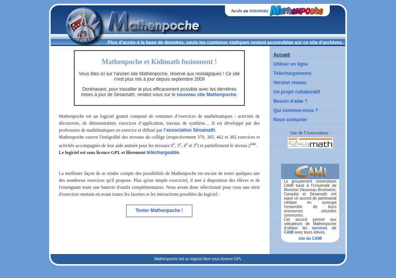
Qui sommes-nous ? (295, 110)
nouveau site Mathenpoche (206, 94)
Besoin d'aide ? (290, 101)
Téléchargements (292, 73)
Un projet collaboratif (296, 92)
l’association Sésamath (189, 130)
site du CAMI (310, 238)
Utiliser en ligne (290, 64)
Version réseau (289, 82)
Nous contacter (290, 119)
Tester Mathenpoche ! (159, 210)
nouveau (258, 11)
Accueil (281, 55)
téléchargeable (163, 152)
